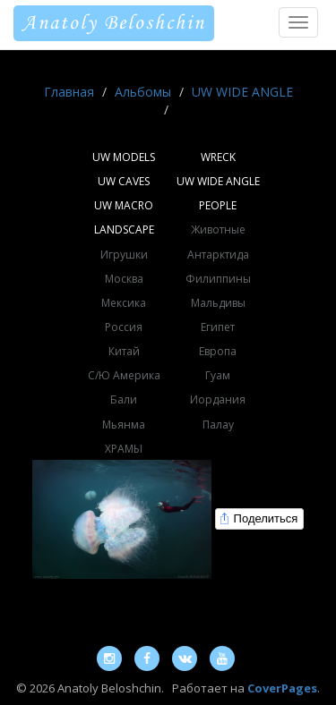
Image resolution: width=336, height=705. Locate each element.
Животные (218, 229)
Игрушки (124, 254)
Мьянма (123, 424)
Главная (69, 91)
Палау (218, 424)
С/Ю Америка (124, 375)
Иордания (218, 399)
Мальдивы (218, 302)
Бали (123, 399)
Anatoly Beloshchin (113, 23)
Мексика (123, 302)
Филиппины (218, 278)
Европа (218, 351)
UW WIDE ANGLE (242, 91)
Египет (218, 327)
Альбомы (143, 91)
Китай (124, 351)
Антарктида (218, 254)
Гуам (217, 375)
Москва (124, 278)
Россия (123, 327)
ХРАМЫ (123, 448)
